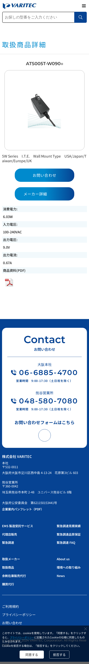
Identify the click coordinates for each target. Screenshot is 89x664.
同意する (31, 654)
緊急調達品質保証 (70, 536)
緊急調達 (9, 544)
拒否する (60, 654)
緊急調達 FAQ (67, 544)
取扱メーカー (12, 561)
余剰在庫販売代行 (15, 577)
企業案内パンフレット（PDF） (25, 511)
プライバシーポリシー (23, 636)
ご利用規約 (10, 608)
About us (64, 561)
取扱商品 (9, 569)
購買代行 (9, 586)
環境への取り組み (70, 569)
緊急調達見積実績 (70, 527)
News (61, 577)
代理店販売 (10, 536)
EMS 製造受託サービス (19, 527)
